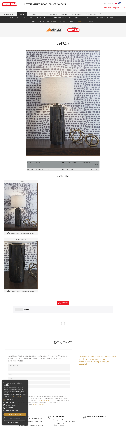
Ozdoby (90, 21)
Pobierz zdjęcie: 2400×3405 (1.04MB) (20, 291)
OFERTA (22, 14)
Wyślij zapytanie (17, 367)
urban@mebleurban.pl (42, 374)
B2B (41, 14)
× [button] (26, 381)
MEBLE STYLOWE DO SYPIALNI (105, 18)
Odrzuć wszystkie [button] (14, 419)
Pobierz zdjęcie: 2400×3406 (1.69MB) (20, 233)
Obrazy (72, 21)
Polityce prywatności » (39, 378)
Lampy (81, 21)
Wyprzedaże (51, 14)
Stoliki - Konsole (82, 18)
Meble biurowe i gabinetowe (44, 21)
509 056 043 (60, 390)
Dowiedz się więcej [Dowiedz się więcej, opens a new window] (16, 396)
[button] (15, 423)
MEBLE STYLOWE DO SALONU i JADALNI (25, 18)
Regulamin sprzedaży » (114, 7)
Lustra (62, 21)
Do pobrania (76, 14)
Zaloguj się (91, 14)
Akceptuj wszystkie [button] (15, 414)
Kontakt (64, 14)
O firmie (32, 14)
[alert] (15, 402)
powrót (63, 303)
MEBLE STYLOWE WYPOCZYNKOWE (58, 18)
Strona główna (8, 14)
